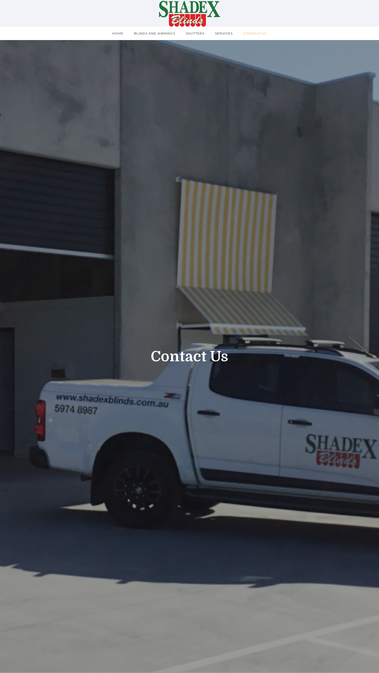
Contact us (255, 33)
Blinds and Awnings (154, 33)
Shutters (195, 33)
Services (224, 33)
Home (117, 33)
